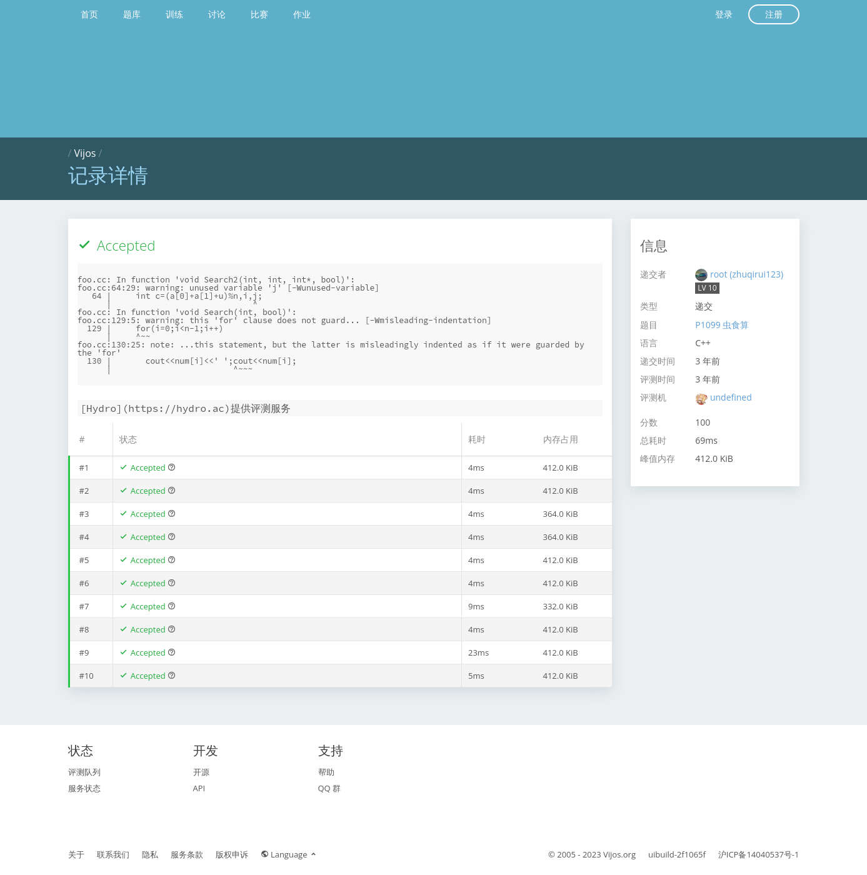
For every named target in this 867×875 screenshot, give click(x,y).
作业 (302, 14)
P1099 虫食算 (722, 325)
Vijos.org (619, 854)
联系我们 (113, 854)
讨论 (217, 14)
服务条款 (187, 854)
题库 (132, 14)
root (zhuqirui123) (746, 274)
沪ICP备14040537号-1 (758, 854)
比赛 (259, 14)
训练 (174, 14)
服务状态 (84, 788)
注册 (774, 14)
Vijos (85, 153)
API (199, 788)
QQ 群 (329, 788)
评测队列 (84, 772)
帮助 (326, 772)
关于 (76, 854)
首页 (89, 14)
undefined (731, 397)
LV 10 (707, 287)
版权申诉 (232, 854)
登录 (724, 14)
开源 (201, 772)
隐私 (150, 854)
